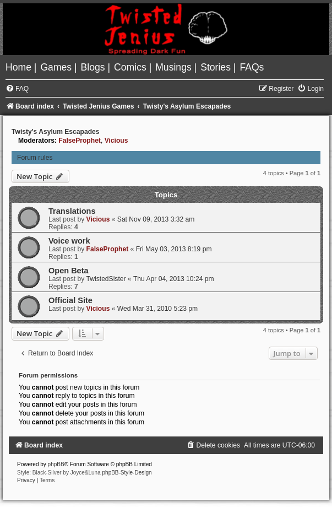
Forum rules (35, 157)
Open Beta (68, 270)
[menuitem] (20, 67)
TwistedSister (106, 279)
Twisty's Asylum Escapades (56, 132)
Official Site (70, 300)
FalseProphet (79, 140)
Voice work (69, 240)
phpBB (56, 464)
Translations (72, 211)
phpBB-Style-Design (127, 473)
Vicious (116, 140)
